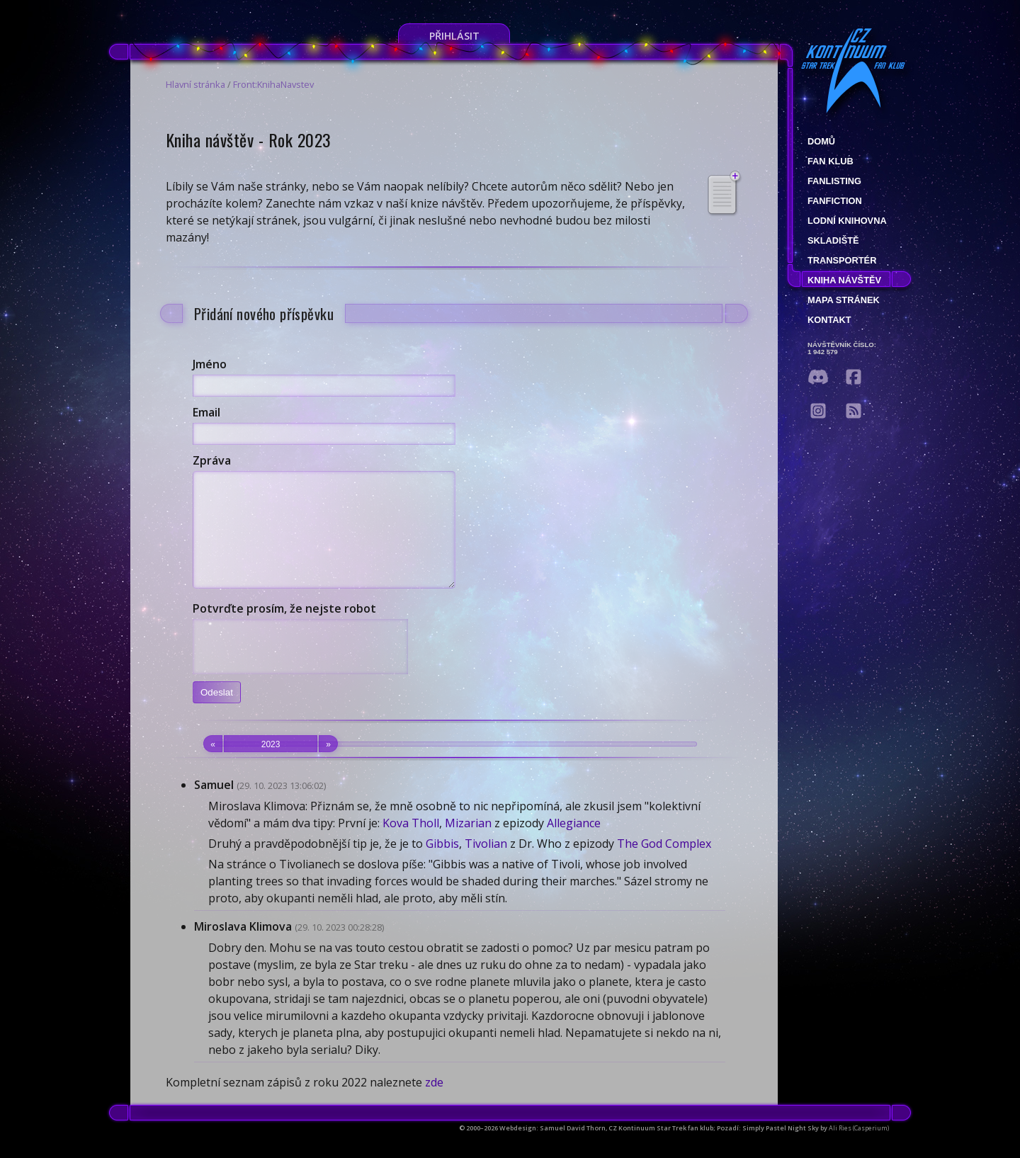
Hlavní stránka (195, 84)
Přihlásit (454, 35)
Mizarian (468, 844)
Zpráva (212, 460)
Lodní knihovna (847, 220)
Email (206, 412)
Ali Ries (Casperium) (859, 1149)
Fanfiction (835, 200)
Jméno (210, 364)
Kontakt (829, 319)
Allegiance (574, 844)
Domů (821, 141)
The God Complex (664, 865)
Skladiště (833, 240)
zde (434, 1103)
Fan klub (831, 161)
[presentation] (300, 668)
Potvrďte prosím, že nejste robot (284, 629)
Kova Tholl (410, 844)
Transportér (842, 260)
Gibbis (442, 865)
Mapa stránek (844, 300)
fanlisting (834, 181)
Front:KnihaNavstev (273, 84)
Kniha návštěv (844, 280)
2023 (270, 764)
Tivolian (486, 865)
